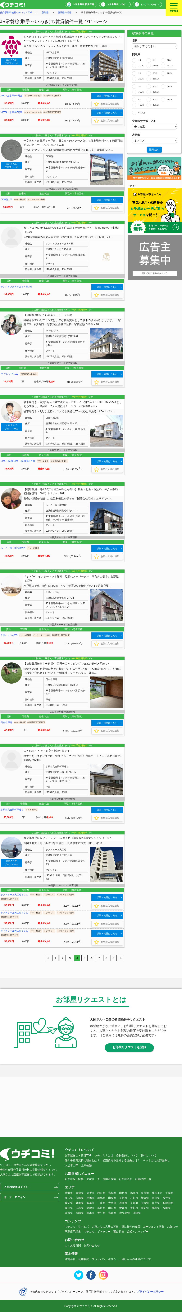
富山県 (156, 1197)
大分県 (101, 1212)
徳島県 (156, 1207)
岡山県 (69, 1207)
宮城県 (112, 1192)
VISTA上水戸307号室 (11, 95)
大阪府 (112, 1202)
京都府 (134, 1202)
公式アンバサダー (137, 1231)
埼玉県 (69, 1197)
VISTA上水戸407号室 (11, 112)
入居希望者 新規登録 (83, 4)
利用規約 (83, 1259)
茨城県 (45, 12)
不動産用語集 (73, 1231)
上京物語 (86, 1165)
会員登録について (127, 1155)
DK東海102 (6, 199)
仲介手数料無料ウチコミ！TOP (16, 12)
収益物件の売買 (130, 1226)
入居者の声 (71, 1165)
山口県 (112, 1207)
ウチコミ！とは (103, 1155)
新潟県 (145, 1197)
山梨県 (112, 1197)
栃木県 (91, 1197)
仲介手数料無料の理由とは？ (82, 1160)
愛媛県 (123, 1207)
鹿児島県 (124, 1212)
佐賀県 (69, 1212)
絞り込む (154, 149)
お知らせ (172, 1226)
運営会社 (70, 1259)
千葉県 (169, 1192)
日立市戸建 (6, 722)
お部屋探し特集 (74, 1179)
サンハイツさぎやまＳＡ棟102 (16, 286)
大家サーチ (93, 1179)
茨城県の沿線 (64, 12)
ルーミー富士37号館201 (13, 548)
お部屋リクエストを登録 (129, 1047)
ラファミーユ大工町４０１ (14, 912)
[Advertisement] (154, 307)
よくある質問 (73, 1245)
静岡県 (80, 1202)
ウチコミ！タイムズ (77, 1226)
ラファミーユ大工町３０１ (14, 894)
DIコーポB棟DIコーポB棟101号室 (18, 461)
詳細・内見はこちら (107, 96)
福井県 (167, 1197)
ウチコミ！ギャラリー (97, 1231)
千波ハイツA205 (9, 635)
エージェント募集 (153, 1226)
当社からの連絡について (136, 1259)
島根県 (91, 1207)
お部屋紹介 (125, 1179)
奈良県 (156, 1202)
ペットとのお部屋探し (156, 1160)
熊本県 (91, 1212)
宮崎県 (112, 1212)
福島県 (134, 1192)
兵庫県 (123, 1202)
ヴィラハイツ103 (9, 373)
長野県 (123, 1197)
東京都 (145, 1192)
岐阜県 (91, 1202)
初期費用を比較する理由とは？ (121, 1160)
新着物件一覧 (143, 1179)
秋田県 (101, 1192)
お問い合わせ (92, 1245)
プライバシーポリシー (105, 1259)
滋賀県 (145, 1202)
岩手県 (91, 1192)
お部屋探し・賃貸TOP (78, 1155)
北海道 (69, 1192)
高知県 (145, 1207)
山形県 (123, 1192)
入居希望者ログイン (117, 4)
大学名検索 (109, 1179)
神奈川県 (157, 1192)
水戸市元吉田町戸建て (12, 809)
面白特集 (118, 1231)
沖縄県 (137, 1212)
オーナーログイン (149, 4)
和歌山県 (168, 1202)
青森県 (80, 1192)
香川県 (134, 1207)
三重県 (101, 1202)
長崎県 (80, 1212)
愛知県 (69, 1202)
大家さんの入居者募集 (105, 1226)
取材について (148, 1155)
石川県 (134, 1197)
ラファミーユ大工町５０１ (14, 931)
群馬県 (101, 1197)
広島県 (80, 1207)
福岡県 (167, 1207)
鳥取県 (101, 1207)
